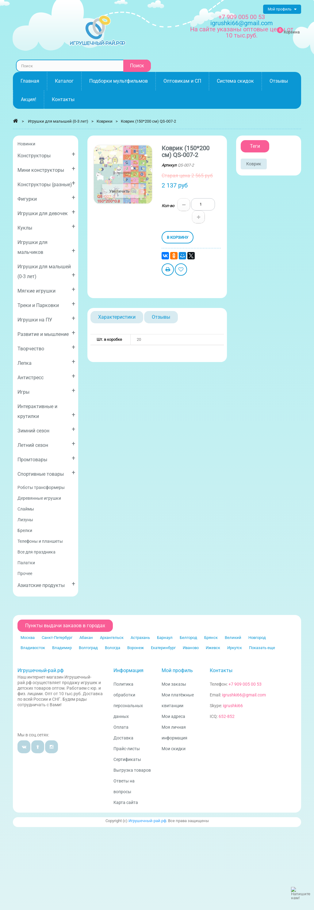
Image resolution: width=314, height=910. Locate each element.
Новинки (26, 143)
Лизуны (25, 519)
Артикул (169, 165)
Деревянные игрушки (39, 498)
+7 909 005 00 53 (241, 17)
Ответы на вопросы (124, 786)
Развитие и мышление (46, 333)
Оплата (120, 727)
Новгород (257, 638)
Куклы (46, 227)
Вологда (112, 648)
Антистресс (46, 376)
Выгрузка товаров (132, 770)
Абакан (86, 638)
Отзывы (161, 317)
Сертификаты (127, 759)
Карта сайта (125, 802)
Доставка (123, 737)
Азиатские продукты (46, 584)
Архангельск (112, 638)
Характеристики (117, 317)
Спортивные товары (46, 473)
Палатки (26, 562)
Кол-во (168, 205)
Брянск (211, 638)
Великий (233, 638)
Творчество (46, 347)
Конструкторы (46, 154)
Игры (46, 391)
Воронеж (135, 648)
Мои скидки (174, 748)
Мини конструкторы (46, 169)
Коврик (253, 163)
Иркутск (234, 648)
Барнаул (165, 638)
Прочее (24, 573)
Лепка (46, 362)
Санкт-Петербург (57, 638)
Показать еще (262, 648)
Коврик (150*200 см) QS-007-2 (148, 121)
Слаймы (25, 508)
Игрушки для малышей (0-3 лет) (46, 271)
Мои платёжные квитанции (178, 700)
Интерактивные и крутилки (46, 411)
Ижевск (213, 648)
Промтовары (46, 458)
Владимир (62, 648)
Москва (28, 638)
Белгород (188, 638)
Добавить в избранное (181, 270)
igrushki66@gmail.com (244, 694)
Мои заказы (174, 684)
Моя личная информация (174, 732)
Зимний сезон (46, 429)
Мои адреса (173, 716)
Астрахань (140, 638)
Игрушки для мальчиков (46, 247)
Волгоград (88, 648)
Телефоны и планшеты (40, 541)
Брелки (24, 530)
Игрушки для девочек (46, 212)
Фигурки (46, 198)
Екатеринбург (163, 648)
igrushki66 (233, 705)
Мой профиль (177, 670)
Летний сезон (46, 444)
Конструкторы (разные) (46, 183)
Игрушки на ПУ (46, 318)
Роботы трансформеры (41, 487)
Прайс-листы (126, 748)
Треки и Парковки (46, 304)
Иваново (191, 648)
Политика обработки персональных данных (128, 700)
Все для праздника (36, 552)
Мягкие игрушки (46, 290)
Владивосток (33, 648)
